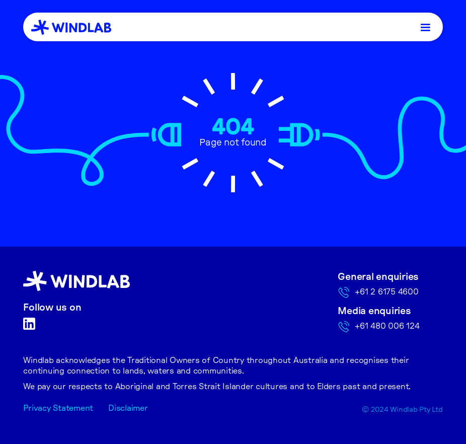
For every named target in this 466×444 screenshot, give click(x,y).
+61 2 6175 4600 (386, 292)
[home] (71, 27)
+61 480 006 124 (387, 326)
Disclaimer (128, 408)
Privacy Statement (58, 408)
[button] (425, 27)
